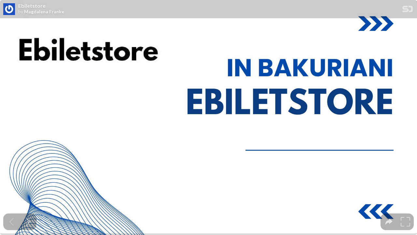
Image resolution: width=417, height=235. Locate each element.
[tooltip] (388, 221)
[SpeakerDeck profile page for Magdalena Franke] (9, 9)
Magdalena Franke (44, 11)
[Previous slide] (11, 221)
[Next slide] (28, 221)
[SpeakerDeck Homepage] (407, 10)
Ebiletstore (32, 5)
